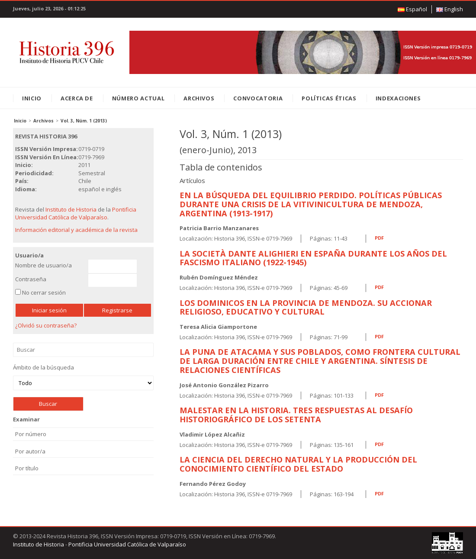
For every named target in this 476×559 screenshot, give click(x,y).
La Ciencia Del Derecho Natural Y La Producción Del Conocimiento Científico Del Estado (298, 464)
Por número (30, 434)
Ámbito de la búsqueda (83, 377)
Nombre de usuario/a (43, 265)
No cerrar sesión (44, 292)
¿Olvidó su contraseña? (46, 325)
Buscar (83, 350)
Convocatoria (258, 98)
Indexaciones (398, 98)
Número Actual (138, 98)
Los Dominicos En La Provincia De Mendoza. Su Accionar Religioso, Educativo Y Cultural (306, 307)
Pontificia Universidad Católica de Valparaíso (75, 214)
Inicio (32, 98)
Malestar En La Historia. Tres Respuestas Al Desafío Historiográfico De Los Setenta (296, 414)
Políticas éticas (329, 98)
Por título (27, 468)
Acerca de (77, 98)
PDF (379, 238)
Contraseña (30, 279)
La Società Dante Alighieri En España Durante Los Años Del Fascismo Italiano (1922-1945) (313, 258)
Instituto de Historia (70, 209)
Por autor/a (30, 451)
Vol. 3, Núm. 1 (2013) (84, 121)
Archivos (198, 98)
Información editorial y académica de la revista (76, 230)
